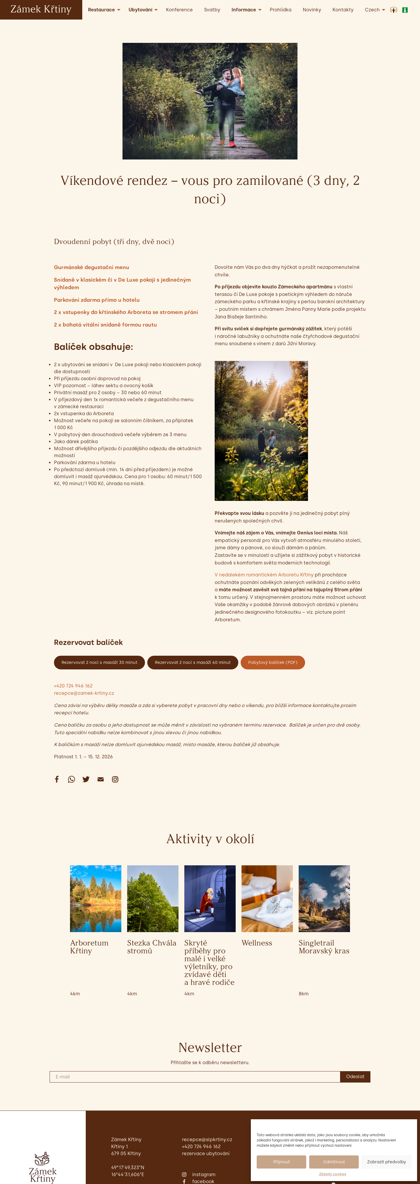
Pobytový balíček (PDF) (273, 662)
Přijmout (281, 1162)
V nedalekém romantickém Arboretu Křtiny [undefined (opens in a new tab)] (264, 575)
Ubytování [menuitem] (140, 10)
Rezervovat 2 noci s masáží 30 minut (99, 662)
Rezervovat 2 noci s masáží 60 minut (193, 662)
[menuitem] (373, 10)
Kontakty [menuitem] (343, 10)
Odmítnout (334, 1162)
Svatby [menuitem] (212, 10)
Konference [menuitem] (179, 10)
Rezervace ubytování (206, 1153)
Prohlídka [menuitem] (280, 10)
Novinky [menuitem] (312, 10)
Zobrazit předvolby (386, 1162)
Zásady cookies (332, 1174)
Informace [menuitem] (244, 10)
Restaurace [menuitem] (101, 10)
